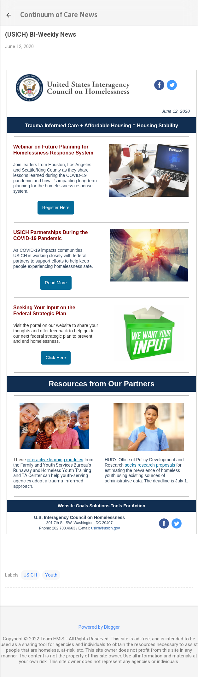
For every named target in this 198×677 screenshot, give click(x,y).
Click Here (56, 357)
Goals (82, 505)
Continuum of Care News (58, 15)
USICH (30, 575)
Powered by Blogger (99, 627)
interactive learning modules (55, 459)
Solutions (99, 505)
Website (66, 505)
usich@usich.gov (105, 528)
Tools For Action (128, 505)
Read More (56, 282)
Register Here (55, 207)
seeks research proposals (150, 465)
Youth (51, 575)
